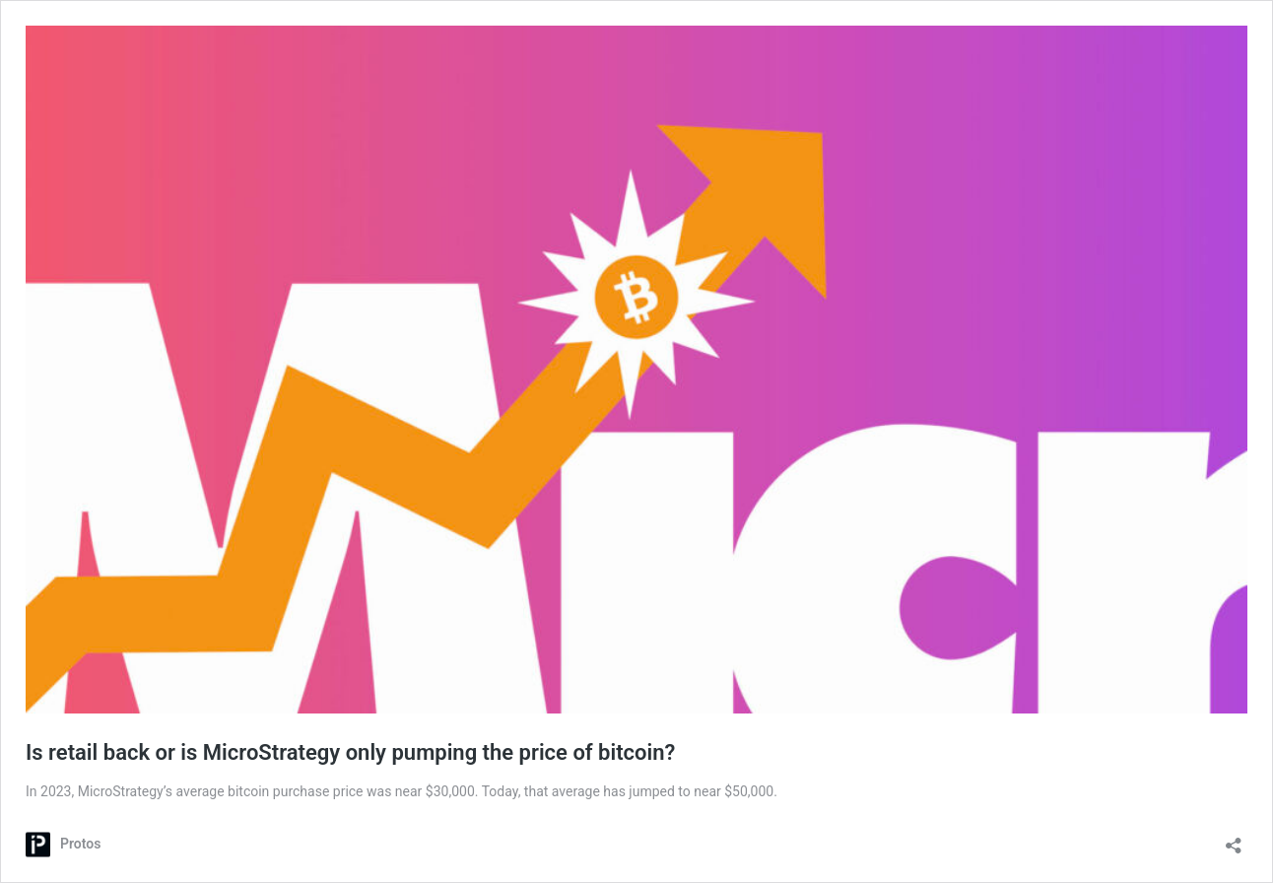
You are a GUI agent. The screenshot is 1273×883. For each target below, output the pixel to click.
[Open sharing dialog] (1233, 839)
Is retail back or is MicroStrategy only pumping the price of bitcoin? (350, 752)
